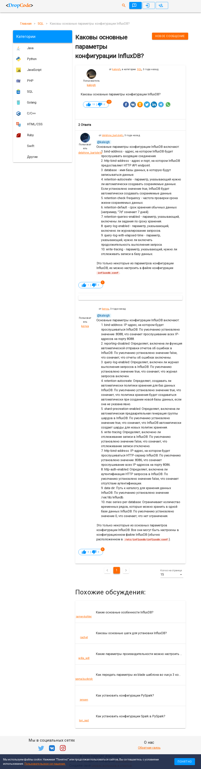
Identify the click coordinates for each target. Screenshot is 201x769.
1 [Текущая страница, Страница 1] (116, 570)
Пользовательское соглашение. (45, 763)
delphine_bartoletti (112, 135)
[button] (171, 574)
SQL (139, 69)
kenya (105, 308)
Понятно (185, 761)
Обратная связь (149, 748)
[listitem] (130, 612)
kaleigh (116, 69)
